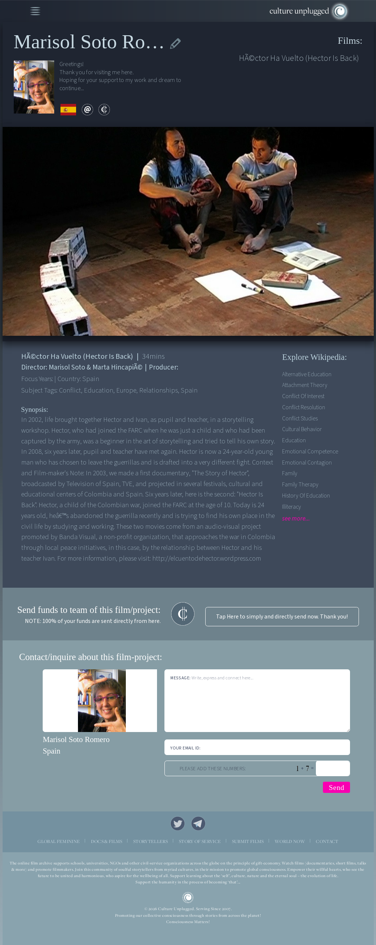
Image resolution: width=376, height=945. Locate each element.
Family (289, 473)
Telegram (198, 823)
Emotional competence (310, 451)
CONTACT (327, 841)
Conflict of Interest (303, 396)
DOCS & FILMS (106, 841)
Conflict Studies (300, 418)
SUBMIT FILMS (248, 841)
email (87, 109)
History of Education (306, 496)
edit (175, 43)
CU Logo (188, 897)
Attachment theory (304, 385)
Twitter (177, 823)
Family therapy (300, 484)
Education (294, 440)
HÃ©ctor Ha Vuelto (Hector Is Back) (299, 58)
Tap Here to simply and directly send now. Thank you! (282, 617)
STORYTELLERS (150, 841)
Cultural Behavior (302, 429)
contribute (104, 109)
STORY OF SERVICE (200, 841)
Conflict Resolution (303, 407)
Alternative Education (306, 374)
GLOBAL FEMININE (58, 841)
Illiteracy (291, 507)
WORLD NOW (290, 841)
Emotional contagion (307, 463)
